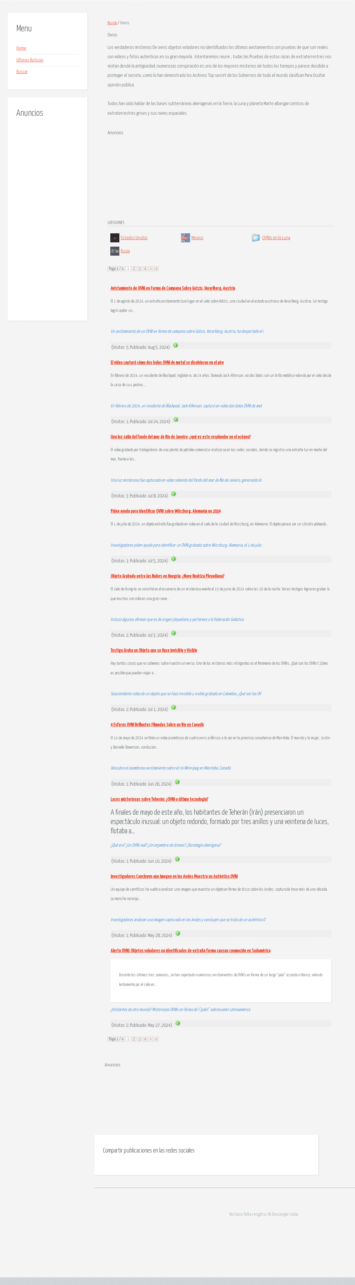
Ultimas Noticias (30, 60)
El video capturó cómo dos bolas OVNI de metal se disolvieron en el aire (167, 363)
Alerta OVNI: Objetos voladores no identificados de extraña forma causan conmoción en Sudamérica (190, 951)
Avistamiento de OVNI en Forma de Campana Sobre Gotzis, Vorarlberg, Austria (173, 288)
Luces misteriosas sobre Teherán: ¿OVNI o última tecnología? (159, 799)
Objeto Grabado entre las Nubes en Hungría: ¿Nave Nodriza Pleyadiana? (167, 576)
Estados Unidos (134, 238)
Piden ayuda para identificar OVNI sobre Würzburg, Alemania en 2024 (166, 511)
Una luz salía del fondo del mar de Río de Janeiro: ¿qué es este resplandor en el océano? (181, 437)
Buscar (22, 71)
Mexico (197, 238)
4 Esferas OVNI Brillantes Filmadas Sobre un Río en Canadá (157, 725)
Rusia (125, 251)
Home (21, 48)
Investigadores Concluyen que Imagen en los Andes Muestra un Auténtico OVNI (174, 877)
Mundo (112, 23)
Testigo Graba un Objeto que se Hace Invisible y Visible (154, 651)
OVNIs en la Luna (276, 238)
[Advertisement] (41, 213)
